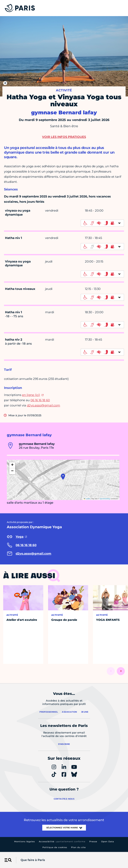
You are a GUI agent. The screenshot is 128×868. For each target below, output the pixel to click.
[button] (63, 476)
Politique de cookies (54, 847)
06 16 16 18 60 (40, 400)
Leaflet (87, 499)
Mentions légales (24, 841)
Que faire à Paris (33, 860)
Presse (93, 841)
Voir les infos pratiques (64, 137)
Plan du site (78, 847)
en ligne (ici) (31, 395)
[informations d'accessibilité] (102, 223)
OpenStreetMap (105, 499)
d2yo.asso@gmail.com (43, 405)
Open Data (107, 841)
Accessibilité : (62, 841)
